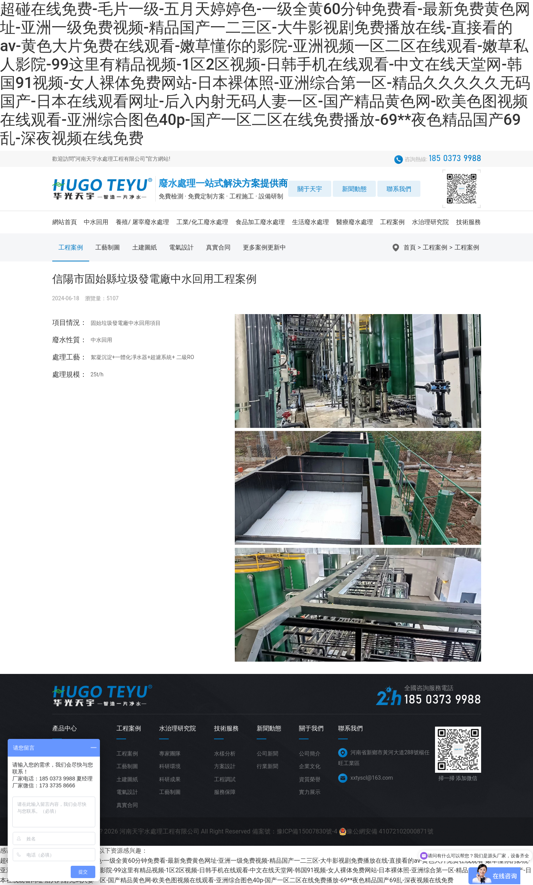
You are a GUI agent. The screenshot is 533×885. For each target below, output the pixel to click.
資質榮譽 (309, 779)
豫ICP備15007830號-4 (307, 831)
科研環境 (170, 766)
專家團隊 (170, 753)
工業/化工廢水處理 (202, 222)
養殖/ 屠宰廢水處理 (142, 222)
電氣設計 (181, 247)
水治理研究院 (430, 222)
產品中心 (64, 728)
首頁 (409, 247)
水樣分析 (225, 753)
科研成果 (170, 779)
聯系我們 (399, 189)
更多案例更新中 (264, 247)
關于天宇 (309, 189)
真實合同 (218, 247)
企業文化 (309, 766)
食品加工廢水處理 (260, 222)
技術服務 (468, 222)
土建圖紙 (144, 247)
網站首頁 (64, 222)
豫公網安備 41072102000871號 (386, 831)
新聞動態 (354, 189)
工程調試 (225, 779)
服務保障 (225, 792)
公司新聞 (267, 753)
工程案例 (392, 222)
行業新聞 (267, 766)
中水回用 (96, 222)
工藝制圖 (107, 247)
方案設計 (225, 766)
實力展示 (309, 792)
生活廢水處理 (310, 222)
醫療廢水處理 (354, 222)
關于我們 (311, 728)
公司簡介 (309, 753)
